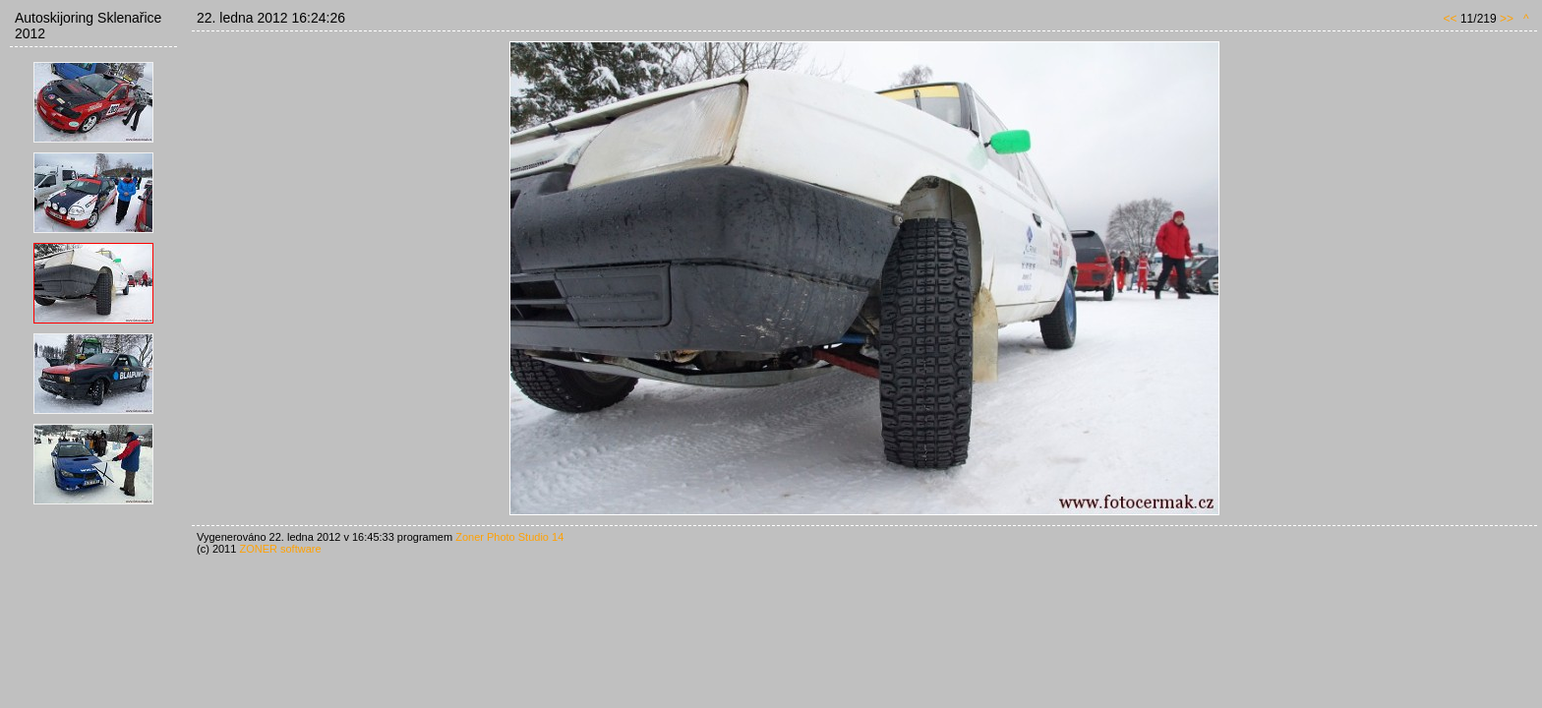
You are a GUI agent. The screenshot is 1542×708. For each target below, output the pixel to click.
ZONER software (280, 549)
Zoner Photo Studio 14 (509, 537)
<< (1450, 19)
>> (1506, 19)
